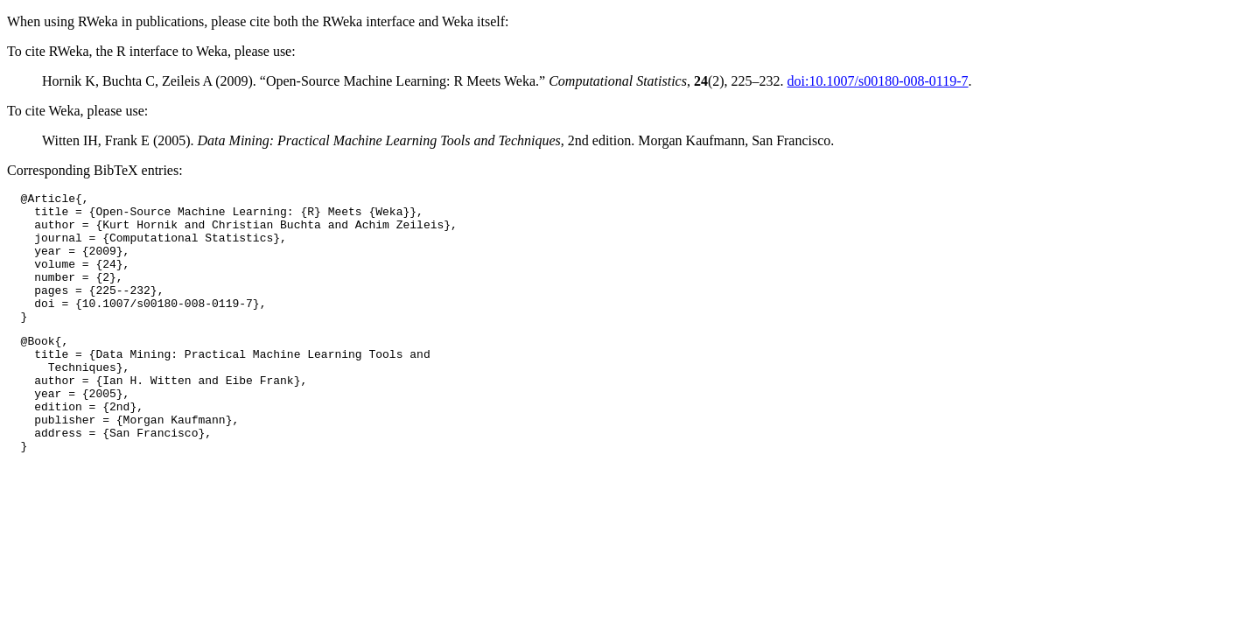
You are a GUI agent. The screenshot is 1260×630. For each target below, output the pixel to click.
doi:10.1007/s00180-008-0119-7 (878, 81)
